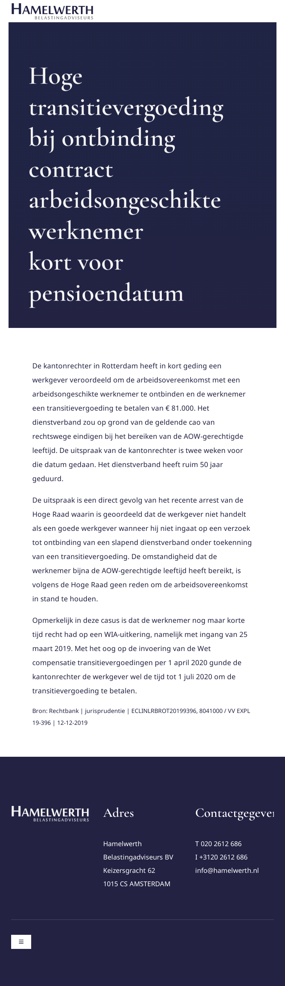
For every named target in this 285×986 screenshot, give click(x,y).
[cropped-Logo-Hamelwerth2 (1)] (50, 808)
